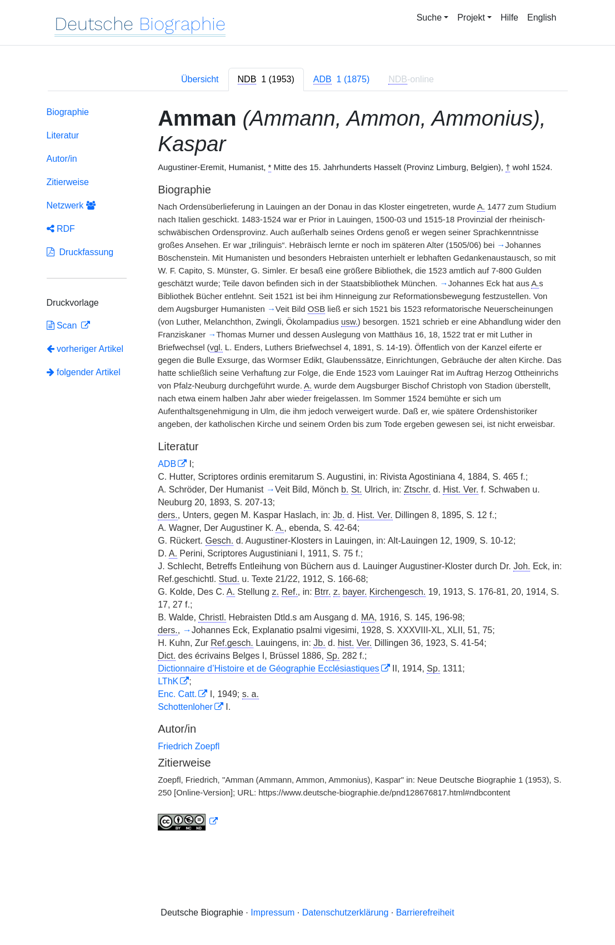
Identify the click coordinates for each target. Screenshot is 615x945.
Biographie (68, 112)
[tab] (266, 79)
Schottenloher (185, 707)
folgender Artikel (84, 372)
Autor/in (62, 158)
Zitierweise (68, 182)
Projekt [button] (471, 17)
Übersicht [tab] (200, 79)
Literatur (63, 135)
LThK (168, 681)
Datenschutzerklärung (345, 912)
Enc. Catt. (177, 694)
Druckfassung (80, 252)
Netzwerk (71, 205)
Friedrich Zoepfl (188, 746)
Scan (63, 325)
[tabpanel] (307, 471)
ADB (167, 464)
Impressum (272, 912)
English (541, 17)
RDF (61, 228)
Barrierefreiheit (425, 912)
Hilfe (509, 17)
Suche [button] (429, 17)
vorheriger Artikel (85, 349)
